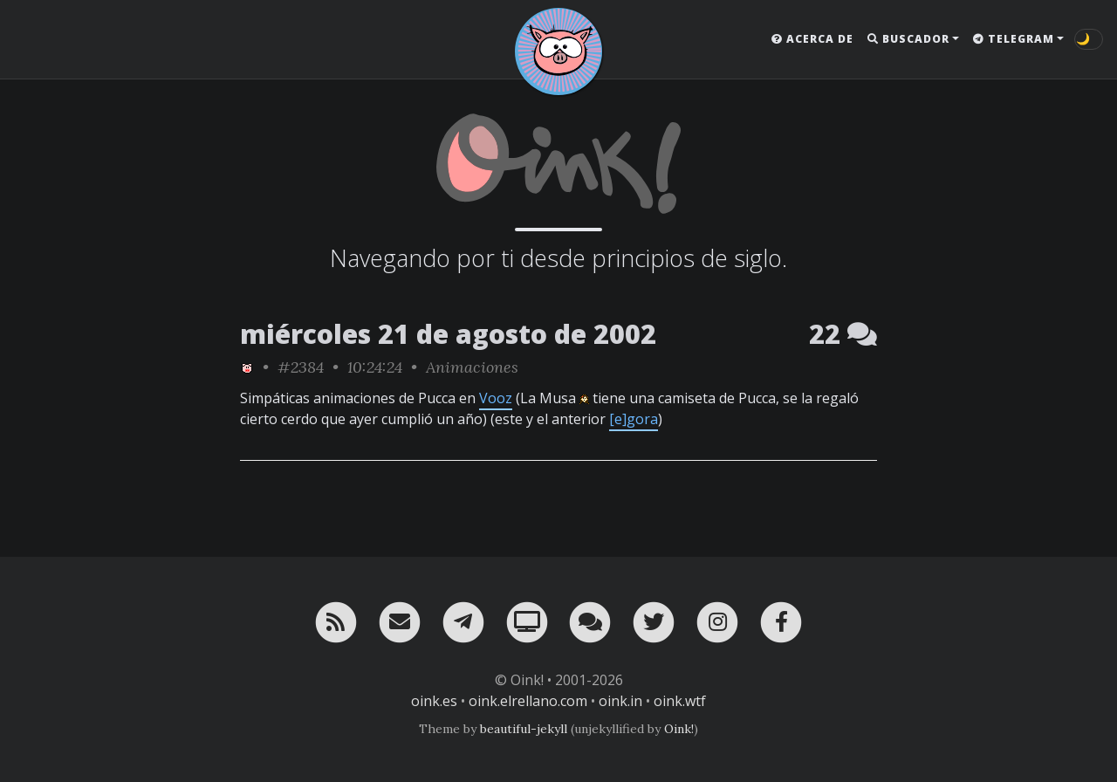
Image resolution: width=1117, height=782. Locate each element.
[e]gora (633, 419)
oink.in (620, 700)
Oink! (679, 729)
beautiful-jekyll (523, 729)
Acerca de (812, 38)
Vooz (495, 398)
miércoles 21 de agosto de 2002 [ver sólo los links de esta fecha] (448, 333)
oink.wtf (680, 700)
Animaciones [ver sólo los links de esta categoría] (472, 367)
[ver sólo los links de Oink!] (247, 367)
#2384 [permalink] (301, 367)
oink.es (434, 700)
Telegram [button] (1013, 38)
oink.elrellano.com (528, 700)
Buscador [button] (908, 38)
